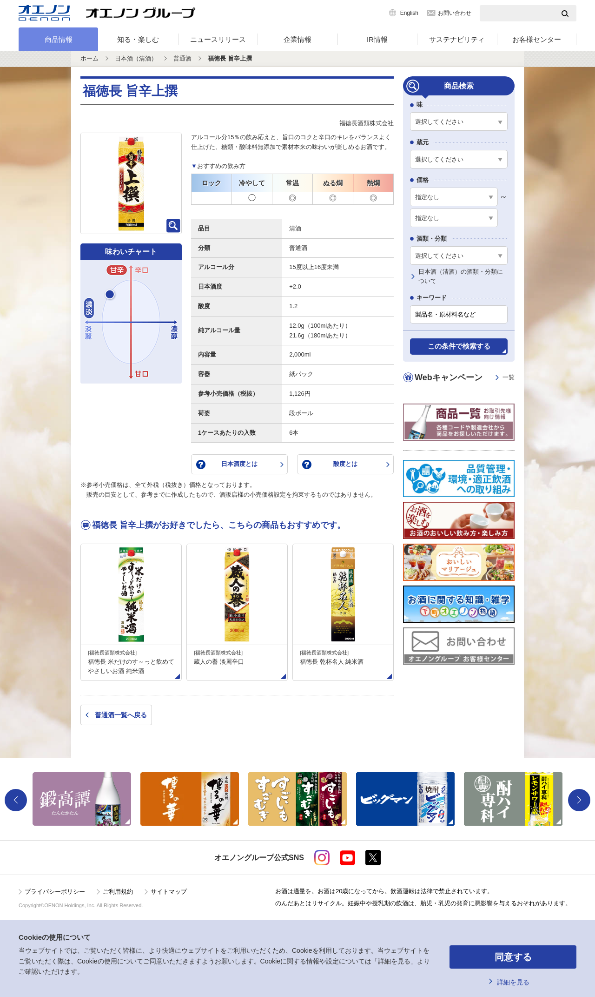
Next (579, 800)
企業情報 (297, 39)
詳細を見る (513, 982)
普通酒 (182, 58)
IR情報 (377, 39)
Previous (16, 800)
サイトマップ (169, 891)
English (409, 13)
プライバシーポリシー (55, 891)
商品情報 (59, 39)
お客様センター (536, 39)
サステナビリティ (457, 39)
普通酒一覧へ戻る (121, 715)
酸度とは (345, 463)
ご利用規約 (118, 891)
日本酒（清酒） (136, 58)
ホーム (89, 58)
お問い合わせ (454, 13)
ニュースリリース (218, 39)
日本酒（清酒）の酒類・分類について (460, 276)
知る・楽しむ (138, 39)
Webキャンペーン (465, 378)
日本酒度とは (239, 463)
